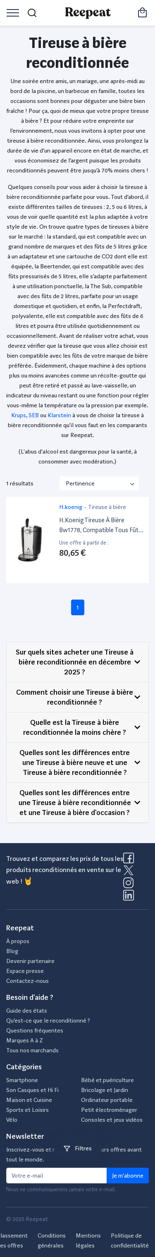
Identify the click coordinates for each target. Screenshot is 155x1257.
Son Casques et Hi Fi (32, 1090)
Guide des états (26, 1010)
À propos (17, 941)
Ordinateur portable (107, 1100)
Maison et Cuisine (29, 1100)
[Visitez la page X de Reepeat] (130, 873)
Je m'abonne (127, 1175)
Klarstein (59, 415)
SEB (34, 415)
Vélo (11, 1119)
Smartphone (22, 1080)
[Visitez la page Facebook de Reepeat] (130, 860)
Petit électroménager (109, 1109)
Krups (18, 415)
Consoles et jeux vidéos (112, 1119)
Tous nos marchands (32, 1050)
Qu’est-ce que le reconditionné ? (48, 1020)
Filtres (78, 1148)
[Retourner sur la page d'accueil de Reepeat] (88, 13)
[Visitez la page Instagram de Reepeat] (130, 885)
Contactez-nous (27, 980)
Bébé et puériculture (107, 1080)
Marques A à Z (24, 1040)
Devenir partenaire (30, 961)
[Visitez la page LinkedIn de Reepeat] (128, 897)
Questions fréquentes (34, 1030)
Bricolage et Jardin (104, 1090)
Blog (12, 951)
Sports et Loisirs (27, 1109)
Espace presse (25, 971)
